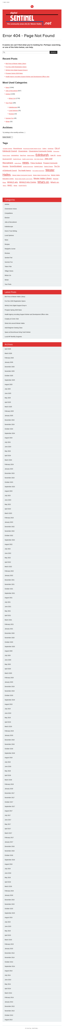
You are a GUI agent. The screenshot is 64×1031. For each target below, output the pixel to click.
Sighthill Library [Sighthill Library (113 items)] (38, 166)
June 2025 (8, 393)
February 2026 (9, 358)
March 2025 (8, 406)
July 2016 (8, 868)
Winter (8, 121)
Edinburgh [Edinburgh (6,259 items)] (42, 154)
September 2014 (10, 966)
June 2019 (8, 713)
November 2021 (9, 584)
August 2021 (8, 597)
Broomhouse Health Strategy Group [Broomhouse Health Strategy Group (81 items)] (32, 148)
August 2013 (8, 1019)
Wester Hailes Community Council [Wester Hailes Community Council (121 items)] (22, 175)
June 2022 (8, 553)
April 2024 (8, 455)
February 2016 (9, 891)
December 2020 (9, 633)
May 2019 (8, 717)
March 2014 (8, 993)
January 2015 (9, 948)
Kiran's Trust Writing (11, 231)
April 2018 (8, 775)
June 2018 (8, 766)
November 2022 (9, 531)
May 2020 (8, 664)
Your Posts (9, 103)
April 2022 (8, 562)
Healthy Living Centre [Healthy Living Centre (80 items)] (27, 159)
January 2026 (9, 362)
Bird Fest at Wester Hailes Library (16, 63)
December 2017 (9, 793)
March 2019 (8, 726)
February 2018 (9, 784)
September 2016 (10, 860)
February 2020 (9, 677)
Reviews (11, 114)
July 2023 (8, 495)
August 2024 (8, 438)
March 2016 (8, 886)
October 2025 (9, 375)
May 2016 (8, 877)
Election (7, 217)
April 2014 (8, 988)
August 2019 (8, 704)
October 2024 (9, 429)
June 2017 (8, 820)
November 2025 (9, 371)
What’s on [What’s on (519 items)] (54, 182)
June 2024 (8, 446)
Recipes (7, 244)
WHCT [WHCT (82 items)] (4, 185)
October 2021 (9, 589)
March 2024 (8, 460)
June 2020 (8, 660)
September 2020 (10, 646)
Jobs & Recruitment (12, 91)
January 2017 (9, 842)
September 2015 (10, 913)
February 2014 (9, 997)
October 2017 (9, 802)
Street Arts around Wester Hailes (15, 323)
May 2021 (8, 611)
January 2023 (9, 522)
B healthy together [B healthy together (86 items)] (7, 148)
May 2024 (8, 451)
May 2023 (8, 504)
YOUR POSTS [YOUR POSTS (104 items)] (22, 185)
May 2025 (8, 398)
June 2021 (8, 606)
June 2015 (8, 926)
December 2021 (9, 580)
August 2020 (8, 651)
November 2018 (9, 744)
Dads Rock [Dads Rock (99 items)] (23, 155)
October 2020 (9, 642)
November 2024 (9, 424)
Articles (8, 94)
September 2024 (10, 433)
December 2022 (9, 526)
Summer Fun (10, 118)
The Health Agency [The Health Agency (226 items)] (24, 170)
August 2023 (8, 491)
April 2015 (8, 935)
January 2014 (9, 1002)
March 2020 (8, 673)
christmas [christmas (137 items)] (50, 148)
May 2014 (8, 984)
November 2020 (9, 637)
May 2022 (8, 557)
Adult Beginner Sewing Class (13, 327)
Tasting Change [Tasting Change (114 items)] (48, 166)
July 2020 (8, 655)
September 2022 (10, 540)
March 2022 (8, 566)
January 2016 (9, 895)
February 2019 (9, 731)
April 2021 (8, 615)
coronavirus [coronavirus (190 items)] (15, 155)
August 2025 (8, 384)
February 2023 (9, 518)
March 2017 (8, 833)
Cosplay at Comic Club (12, 319)
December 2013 (9, 1006)
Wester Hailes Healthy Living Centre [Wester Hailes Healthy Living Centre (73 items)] (23, 178)
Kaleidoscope (13, 107)
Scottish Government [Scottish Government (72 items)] (28, 166)
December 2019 (9, 686)
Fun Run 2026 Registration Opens (16, 67)
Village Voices (9, 271)
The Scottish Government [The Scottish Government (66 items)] (38, 170)
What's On (12, 98)
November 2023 (9, 478)
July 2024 (8, 442)
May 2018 (8, 771)
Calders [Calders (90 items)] (44, 148)
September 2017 (10, 806)
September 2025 (10, 380)
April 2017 (8, 828)
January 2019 (9, 735)
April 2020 (8, 669)
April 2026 (8, 349)
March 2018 (8, 780)
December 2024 (9, 420)
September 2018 (10, 753)
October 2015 (9, 908)
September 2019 (10, 700)
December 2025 (9, 366)
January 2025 (9, 415)
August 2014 (8, 971)
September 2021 (10, 593)
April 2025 (8, 402)
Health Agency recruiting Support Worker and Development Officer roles (27, 76)
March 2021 (8, 620)
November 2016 (9, 851)
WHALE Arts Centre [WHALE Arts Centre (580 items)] (27, 182)
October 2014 (9, 962)
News (7, 87)
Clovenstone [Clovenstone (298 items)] (22, 151)
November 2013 (9, 1011)
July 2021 (8, 602)
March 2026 (8, 353)
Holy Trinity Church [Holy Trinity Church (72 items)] (38, 159)
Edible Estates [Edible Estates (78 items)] (30, 155)
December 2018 (9, 740)
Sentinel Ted (8, 257)
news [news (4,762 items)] (25, 162)
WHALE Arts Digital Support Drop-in (16, 70)
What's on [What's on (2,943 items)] (43, 182)
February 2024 (9, 464)
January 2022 (9, 575)
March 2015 (8, 939)
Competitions (9, 213)
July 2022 (8, 549)
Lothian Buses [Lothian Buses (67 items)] (17, 163)
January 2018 (9, 788)
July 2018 (8, 762)
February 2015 (9, 944)
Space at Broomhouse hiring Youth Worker (18, 332)
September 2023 (10, 486)
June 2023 (8, 500)
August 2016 (8, 864)
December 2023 (9, 473)
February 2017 (9, 837)
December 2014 (9, 953)
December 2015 (9, 900)
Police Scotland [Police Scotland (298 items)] (36, 163)
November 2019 (9, 691)
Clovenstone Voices (11, 209)
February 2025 (9, 411)
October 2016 (9, 855)
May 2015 (8, 931)
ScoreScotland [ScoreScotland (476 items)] (16, 166)
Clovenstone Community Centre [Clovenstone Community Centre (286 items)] (40, 151)
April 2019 (8, 722)
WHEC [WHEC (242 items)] (9, 185)
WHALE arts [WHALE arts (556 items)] (12, 182)
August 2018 (8, 757)
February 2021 (9, 624)
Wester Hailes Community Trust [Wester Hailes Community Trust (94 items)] (41, 175)
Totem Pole (8, 266)
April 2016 (8, 882)
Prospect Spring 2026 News (14, 73)
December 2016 (9, 846)
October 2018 (9, 748)
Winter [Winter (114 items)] (15, 185)
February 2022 (9, 571)
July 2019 (8, 709)
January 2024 (9, 469)
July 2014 (8, 975)
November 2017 (9, 797)
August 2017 (8, 811)
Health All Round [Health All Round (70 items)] (17, 159)
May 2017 (8, 824)
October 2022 (9, 535)
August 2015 (8, 917)
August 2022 (8, 544)
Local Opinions (13, 110)
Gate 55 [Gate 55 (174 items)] (52, 155)
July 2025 (8, 389)
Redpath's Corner (10, 249)
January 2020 (9, 682)
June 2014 (8, 979)
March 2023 (8, 513)
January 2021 (9, 629)
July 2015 (8, 922)
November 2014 (9, 957)
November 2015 (9, 904)
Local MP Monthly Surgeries (13, 336)
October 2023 (9, 482)
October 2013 (9, 1015)
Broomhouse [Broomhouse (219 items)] (17, 148)
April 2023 (8, 509)
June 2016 (8, 873)
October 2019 (9, 695)
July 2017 (8, 815)
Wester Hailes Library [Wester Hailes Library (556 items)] (42, 178)
